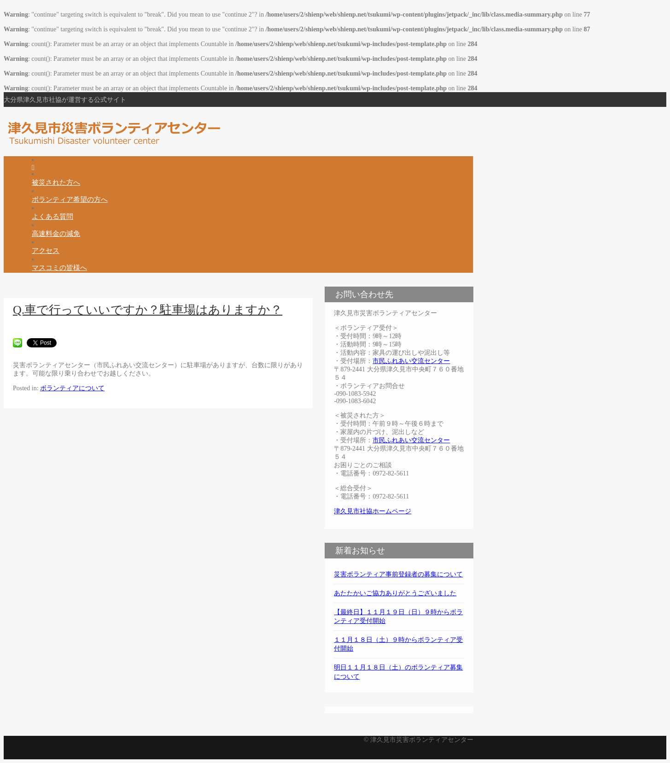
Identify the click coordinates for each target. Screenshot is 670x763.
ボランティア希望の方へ (70, 199)
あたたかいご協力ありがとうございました (395, 593)
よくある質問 (52, 216)
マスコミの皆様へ (59, 267)
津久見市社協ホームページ (372, 511)
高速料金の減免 (56, 233)
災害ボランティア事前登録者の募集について (398, 574)
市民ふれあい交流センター (411, 361)
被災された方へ (56, 182)
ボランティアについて (72, 388)
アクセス (45, 250)
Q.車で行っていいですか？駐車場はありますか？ (147, 310)
